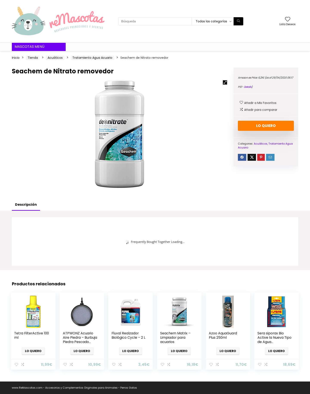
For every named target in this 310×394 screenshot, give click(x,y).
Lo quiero (266, 125)
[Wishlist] (287, 19)
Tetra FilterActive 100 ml (31, 335)
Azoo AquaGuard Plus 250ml (223, 335)
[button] (225, 82)
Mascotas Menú (29, 46)
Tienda (33, 58)
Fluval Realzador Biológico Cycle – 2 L (128, 335)
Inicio (16, 58)
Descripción (26, 204)
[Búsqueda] (238, 21)
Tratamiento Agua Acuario (92, 58)
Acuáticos (55, 58)
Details (248, 87)
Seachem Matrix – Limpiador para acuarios (175, 337)
